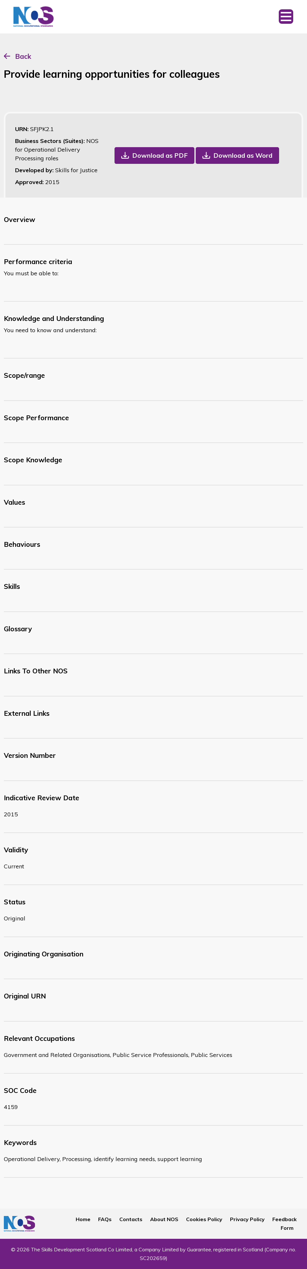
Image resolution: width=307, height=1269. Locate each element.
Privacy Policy (247, 1219)
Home (83, 1219)
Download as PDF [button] (160, 155)
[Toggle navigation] (286, 16)
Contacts (130, 1219)
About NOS (164, 1219)
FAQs (105, 1219)
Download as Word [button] (242, 155)
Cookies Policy (204, 1219)
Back (23, 56)
